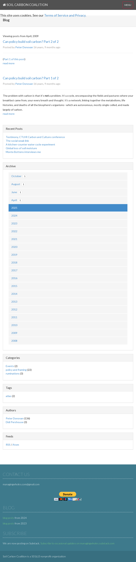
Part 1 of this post (14, 59)
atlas (8, 396)
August (18, 184)
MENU (127, 5)
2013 (14, 301)
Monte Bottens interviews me (23, 151)
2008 (14, 340)
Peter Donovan (24, 47)
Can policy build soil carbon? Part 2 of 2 (30, 41)
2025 (14, 207)
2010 (14, 325)
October (19, 176)
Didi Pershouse (14, 422)
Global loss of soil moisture (21, 148)
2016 (14, 278)
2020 (14, 246)
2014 (14, 293)
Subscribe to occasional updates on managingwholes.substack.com (77, 543)
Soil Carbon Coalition (25, 5)
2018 (14, 262)
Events (10, 366)
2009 (14, 332)
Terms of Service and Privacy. (65, 15)
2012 (14, 309)
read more (9, 63)
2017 (14, 270)
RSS (8, 444)
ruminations (13, 373)
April (16, 200)
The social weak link (17, 140)
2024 (14, 215)
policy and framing (16, 369)
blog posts (8, 517)
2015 (14, 286)
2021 (14, 239)
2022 (14, 231)
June (16, 192)
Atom (15, 444)
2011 (14, 317)
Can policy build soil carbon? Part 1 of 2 (30, 78)
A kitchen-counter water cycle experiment (30, 144)
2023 (14, 223)
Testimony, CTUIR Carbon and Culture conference (35, 137)
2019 (14, 254)
